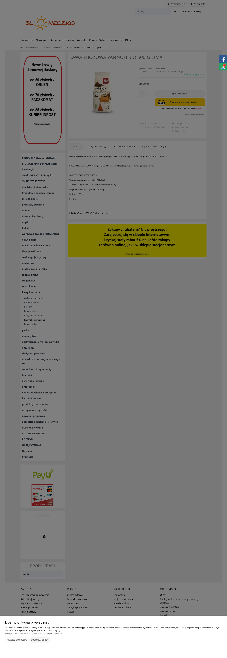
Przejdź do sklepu (17, 640)
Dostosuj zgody (40, 640)
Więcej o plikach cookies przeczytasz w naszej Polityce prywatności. (34, 633)
